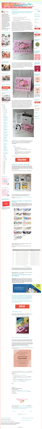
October (4, 111)
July (3, 114)
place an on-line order (22, 375)
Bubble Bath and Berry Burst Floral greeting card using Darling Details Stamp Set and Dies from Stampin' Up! (22, 12)
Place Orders (7, 7)
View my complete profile (5, 30)
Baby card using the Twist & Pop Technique (5, 133)
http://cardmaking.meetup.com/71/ (26, 390)
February (4, 158)
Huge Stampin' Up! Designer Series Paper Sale (5, 153)
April (3, 156)
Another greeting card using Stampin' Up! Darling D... (5, 138)
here (20, 302)
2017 (3, 166)
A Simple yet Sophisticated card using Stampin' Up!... (5, 147)
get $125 (24, 376)
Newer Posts (14, 411)
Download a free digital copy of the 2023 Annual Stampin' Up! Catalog (20, 337)
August (4, 113)
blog (28, 379)
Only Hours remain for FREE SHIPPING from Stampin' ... (5, 126)
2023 (3, 108)
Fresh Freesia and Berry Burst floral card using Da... (5, 135)
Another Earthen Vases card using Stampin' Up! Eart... (5, 120)
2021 (3, 162)
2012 (3, 172)
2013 (3, 171)
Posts (36, 21)
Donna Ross (6, 11)
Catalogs (11, 7)
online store (18, 140)
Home (3, 7)
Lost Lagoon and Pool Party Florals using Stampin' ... (5, 144)
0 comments (22, 405)
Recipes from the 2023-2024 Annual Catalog (22, 345)
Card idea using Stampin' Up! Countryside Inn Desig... (5, 123)
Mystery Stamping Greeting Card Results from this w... (5, 141)
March (4, 157)
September (4, 112)
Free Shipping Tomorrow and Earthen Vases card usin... (5, 129)
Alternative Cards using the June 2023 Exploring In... (5, 150)
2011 (3, 173)
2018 (3, 165)
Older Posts (30, 411)
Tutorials (19, 7)
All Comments (37, 22)
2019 (3, 164)
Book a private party (24, 7)
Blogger (22, 427)
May (3, 155)
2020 (3, 163)
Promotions (15, 7)
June (4, 115)
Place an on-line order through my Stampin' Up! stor (21, 391)
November (4, 110)
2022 (3, 161)
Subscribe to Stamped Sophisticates (26, 420)
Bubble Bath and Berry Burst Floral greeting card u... (5, 117)
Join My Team (29, 7)
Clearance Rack (18, 381)
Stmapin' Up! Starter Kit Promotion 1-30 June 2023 (19, 408)
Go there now (22, 244)
